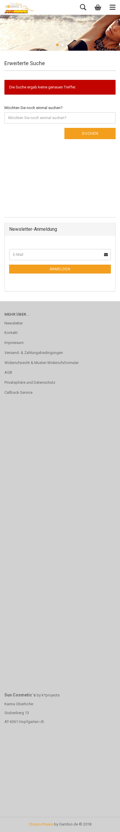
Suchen (90, 133)
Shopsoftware (41, 824)
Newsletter (13, 323)
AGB (8, 372)
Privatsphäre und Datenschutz (29, 382)
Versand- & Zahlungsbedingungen (33, 352)
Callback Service (18, 392)
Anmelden (60, 269)
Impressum (14, 342)
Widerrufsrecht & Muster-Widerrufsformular (41, 362)
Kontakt (11, 332)
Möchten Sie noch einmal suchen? (33, 108)
